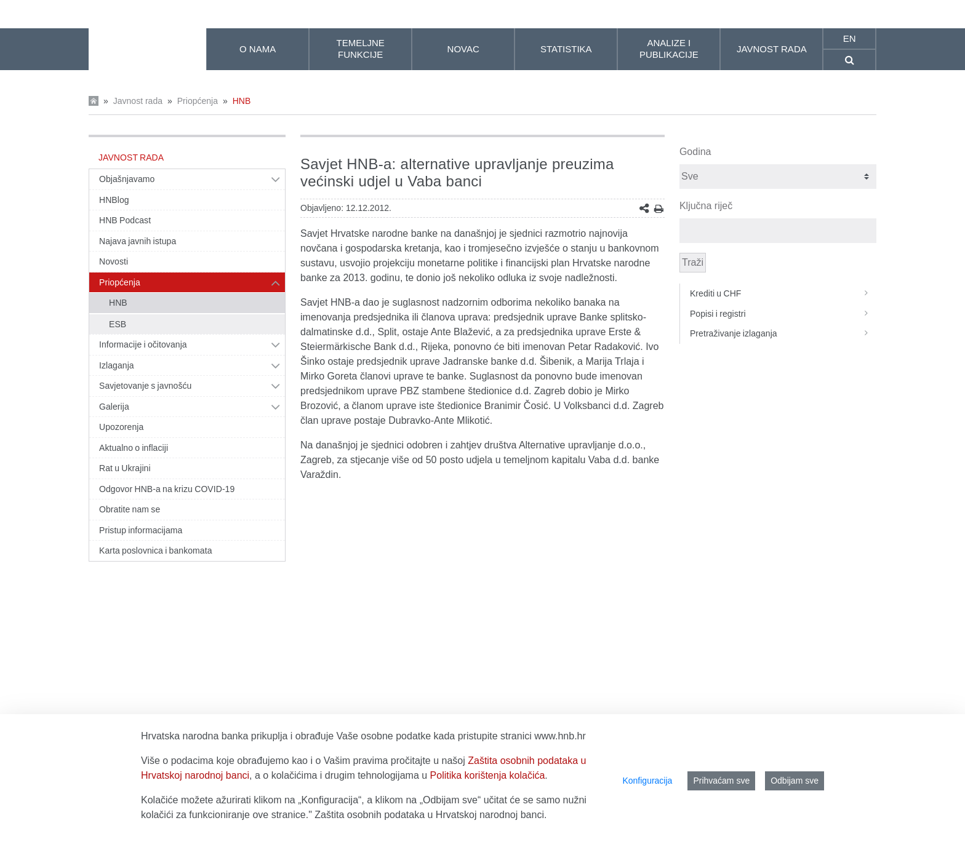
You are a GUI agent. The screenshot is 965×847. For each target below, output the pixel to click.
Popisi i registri (783, 314)
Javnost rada (137, 101)
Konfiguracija (647, 780)
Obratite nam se (129, 509)
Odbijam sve (795, 780)
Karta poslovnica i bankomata (155, 550)
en (849, 38)
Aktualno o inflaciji (133, 448)
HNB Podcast (125, 220)
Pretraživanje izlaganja (783, 333)
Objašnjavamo (126, 179)
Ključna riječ (705, 206)
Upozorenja (121, 427)
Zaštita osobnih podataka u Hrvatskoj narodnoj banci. (430, 814)
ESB (117, 324)
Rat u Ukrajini (125, 468)
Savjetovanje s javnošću (145, 386)
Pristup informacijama (140, 530)
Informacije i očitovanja (143, 344)
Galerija (114, 407)
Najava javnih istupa (137, 241)
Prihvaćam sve (721, 780)
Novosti (113, 261)
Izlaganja (116, 365)
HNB (242, 101)
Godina (695, 151)
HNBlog (114, 200)
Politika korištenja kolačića (487, 775)
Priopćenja (197, 101)
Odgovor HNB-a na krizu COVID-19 (166, 489)
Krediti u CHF (783, 293)
